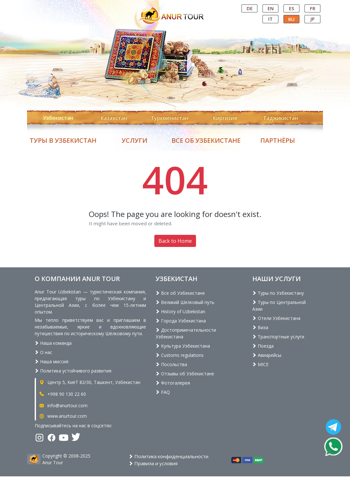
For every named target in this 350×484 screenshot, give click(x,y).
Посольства (171, 364)
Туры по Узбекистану (278, 293)
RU (291, 19)
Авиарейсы (266, 355)
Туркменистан (169, 117)
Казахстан (114, 117)
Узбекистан (58, 117)
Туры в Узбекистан (63, 140)
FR (312, 8)
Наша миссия (51, 361)
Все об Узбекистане (206, 140)
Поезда (263, 346)
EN (271, 8)
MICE (260, 364)
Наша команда (53, 343)
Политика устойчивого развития (73, 371)
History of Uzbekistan (180, 311)
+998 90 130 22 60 (62, 394)
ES (291, 8)
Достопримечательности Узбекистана (186, 333)
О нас (43, 352)
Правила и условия (153, 463)
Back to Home (175, 240)
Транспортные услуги (278, 337)
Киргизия (225, 117)
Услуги (134, 140)
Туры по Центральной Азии (279, 305)
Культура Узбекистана (183, 346)
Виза (260, 327)
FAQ (163, 392)
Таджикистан (280, 117)
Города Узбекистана (181, 321)
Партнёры (277, 140)
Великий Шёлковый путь (185, 302)
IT (270, 19)
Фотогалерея (173, 383)
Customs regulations (180, 355)
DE (250, 8)
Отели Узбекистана (276, 318)
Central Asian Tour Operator (175, 6)
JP (313, 19)
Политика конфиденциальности (168, 456)
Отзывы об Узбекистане (185, 374)
